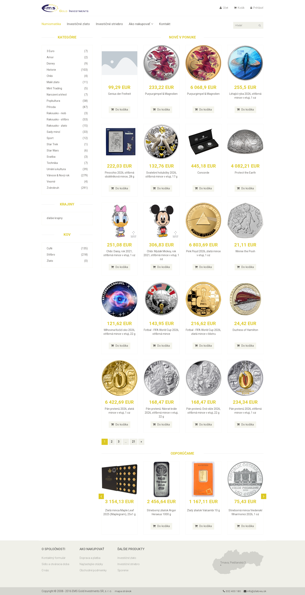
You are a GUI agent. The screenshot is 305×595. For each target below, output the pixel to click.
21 (133, 441)
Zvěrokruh (67, 188)
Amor (67, 57)
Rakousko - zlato (67, 126)
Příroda (67, 107)
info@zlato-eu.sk (254, 591)
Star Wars (67, 150)
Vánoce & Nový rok (67, 175)
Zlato (67, 261)
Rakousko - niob (67, 113)
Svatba (67, 157)
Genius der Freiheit (119, 93)
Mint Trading (67, 88)
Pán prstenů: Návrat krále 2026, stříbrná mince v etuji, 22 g (161, 412)
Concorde (203, 172)
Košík (239, 7)
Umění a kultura (67, 169)
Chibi (67, 76)
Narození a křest (67, 95)
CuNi (67, 248)
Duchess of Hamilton (245, 329)
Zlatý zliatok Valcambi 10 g (203, 510)
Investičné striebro (109, 24)
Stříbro (67, 255)
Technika (67, 163)
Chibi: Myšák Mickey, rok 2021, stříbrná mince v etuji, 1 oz (161, 255)
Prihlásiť (256, 7)
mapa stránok (123, 591)
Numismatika (51, 24)
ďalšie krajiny (55, 218)
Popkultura (67, 101)
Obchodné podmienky (93, 570)
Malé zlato (67, 82)
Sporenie (122, 570)
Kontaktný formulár (54, 557)
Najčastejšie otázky (91, 564)
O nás (45, 570)
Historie (67, 70)
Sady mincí (67, 132)
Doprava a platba (90, 557)
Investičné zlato (78, 24)
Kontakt (164, 24)
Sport (67, 138)
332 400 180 (230, 591)
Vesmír (67, 182)
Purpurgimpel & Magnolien (161, 93)
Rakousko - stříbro (67, 119)
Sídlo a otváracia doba (55, 564)
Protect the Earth (245, 172)
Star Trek (67, 144)
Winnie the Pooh (245, 251)
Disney (67, 63)
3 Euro (67, 51)
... (126, 441)
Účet (224, 7)
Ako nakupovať (141, 24)
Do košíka (119, 109)
